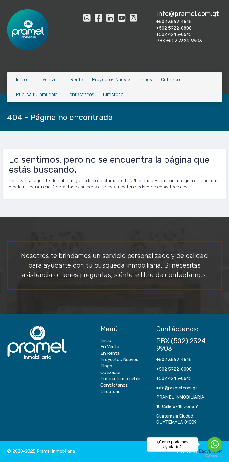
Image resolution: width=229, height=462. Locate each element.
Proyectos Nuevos (111, 79)
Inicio (21, 79)
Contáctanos (80, 94)
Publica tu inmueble (37, 94)
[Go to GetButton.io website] (214, 456)
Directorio (113, 94)
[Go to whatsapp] (214, 444)
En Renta (73, 79)
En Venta (45, 79)
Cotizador (171, 79)
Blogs (146, 79)
